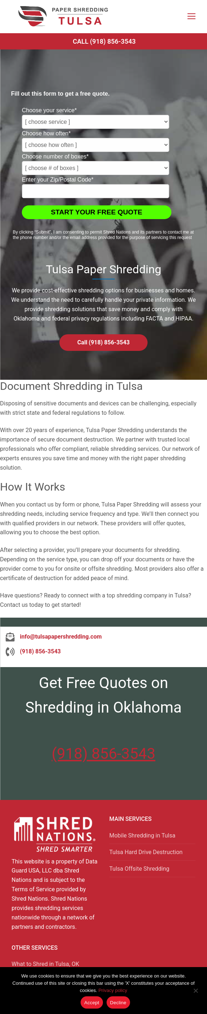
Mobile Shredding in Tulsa (142, 835)
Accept (91, 1002)
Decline (118, 1002)
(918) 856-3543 (103, 753)
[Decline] (195, 993)
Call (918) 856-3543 (104, 41)
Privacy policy (112, 990)
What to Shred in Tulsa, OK (45, 964)
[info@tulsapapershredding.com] (53, 636)
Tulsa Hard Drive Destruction (146, 852)
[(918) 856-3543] (33, 651)
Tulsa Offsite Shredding (139, 868)
